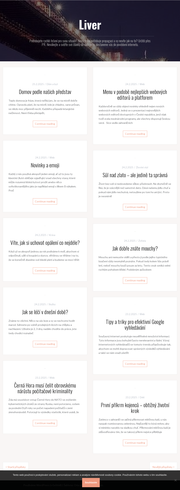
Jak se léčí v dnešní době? (45, 312)
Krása (52, 235)
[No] (175, 480)
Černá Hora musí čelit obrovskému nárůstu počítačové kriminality (45, 388)
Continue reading (45, 123)
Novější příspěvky (162, 467)
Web (142, 84)
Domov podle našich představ (45, 91)
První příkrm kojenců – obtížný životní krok (135, 407)
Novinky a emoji (45, 165)
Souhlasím (91, 482)
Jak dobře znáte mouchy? (135, 248)
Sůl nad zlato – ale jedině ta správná (135, 175)
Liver (90, 24)
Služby (52, 304)
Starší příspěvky (17, 467)
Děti (142, 397)
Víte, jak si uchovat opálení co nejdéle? (45, 242)
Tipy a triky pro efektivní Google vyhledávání (135, 324)
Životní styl (142, 167)
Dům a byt (52, 84)
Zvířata (142, 240)
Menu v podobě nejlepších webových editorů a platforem (135, 94)
